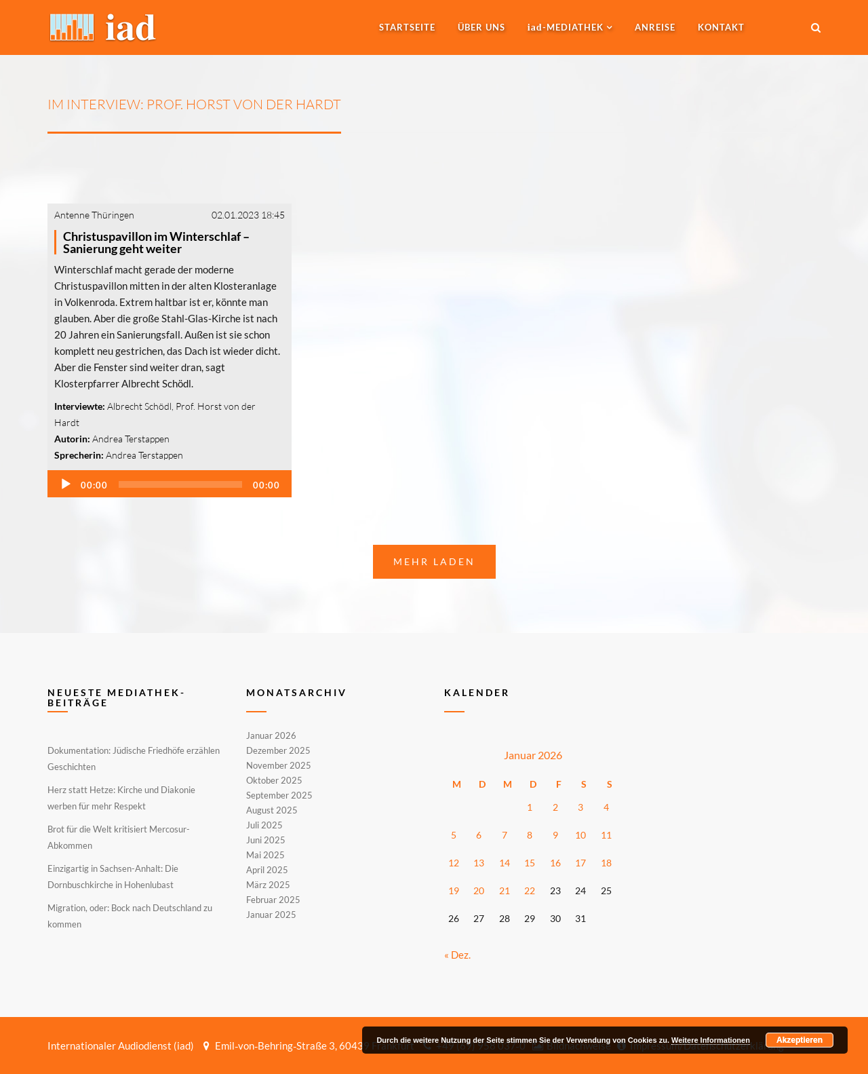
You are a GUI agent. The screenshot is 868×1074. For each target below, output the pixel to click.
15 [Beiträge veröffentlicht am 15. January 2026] (529, 862)
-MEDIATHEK (566, 27)
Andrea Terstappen (131, 438)
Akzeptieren (799, 1040)
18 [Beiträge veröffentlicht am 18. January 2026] (606, 862)
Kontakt (721, 27)
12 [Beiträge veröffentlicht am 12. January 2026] (453, 862)
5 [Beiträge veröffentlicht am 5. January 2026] (453, 835)
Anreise (655, 27)
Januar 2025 (271, 914)
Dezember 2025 (278, 750)
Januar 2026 (271, 736)
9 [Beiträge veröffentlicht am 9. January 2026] (555, 835)
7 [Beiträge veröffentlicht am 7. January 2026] (504, 835)
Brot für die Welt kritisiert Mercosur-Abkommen (118, 837)
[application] (169, 483)
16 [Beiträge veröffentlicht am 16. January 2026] (555, 862)
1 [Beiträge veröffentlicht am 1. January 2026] (529, 807)
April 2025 (267, 869)
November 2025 (278, 765)
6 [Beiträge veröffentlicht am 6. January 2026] (478, 835)
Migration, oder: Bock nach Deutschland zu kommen (129, 915)
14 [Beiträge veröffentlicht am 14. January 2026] (504, 862)
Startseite (407, 27)
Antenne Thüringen (94, 214)
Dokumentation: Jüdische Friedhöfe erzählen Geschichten (133, 758)
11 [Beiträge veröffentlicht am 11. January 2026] (606, 835)
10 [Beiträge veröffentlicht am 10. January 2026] (580, 835)
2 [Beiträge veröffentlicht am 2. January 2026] (555, 807)
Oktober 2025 (274, 780)
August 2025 (272, 810)
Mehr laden (434, 561)
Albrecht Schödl (139, 406)
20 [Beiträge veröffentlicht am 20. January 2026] (478, 890)
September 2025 (279, 795)
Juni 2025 (265, 840)
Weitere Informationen (710, 1040)
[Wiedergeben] (66, 484)
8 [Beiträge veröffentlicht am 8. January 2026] (529, 835)
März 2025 (268, 884)
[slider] (180, 484)
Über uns (481, 27)
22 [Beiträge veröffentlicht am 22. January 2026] (529, 890)
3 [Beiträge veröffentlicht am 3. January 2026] (580, 807)
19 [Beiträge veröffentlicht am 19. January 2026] (453, 890)
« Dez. (457, 954)
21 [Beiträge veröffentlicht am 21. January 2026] (504, 890)
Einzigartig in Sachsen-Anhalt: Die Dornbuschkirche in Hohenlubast (112, 876)
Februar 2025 (273, 899)
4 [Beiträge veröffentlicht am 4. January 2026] (606, 807)
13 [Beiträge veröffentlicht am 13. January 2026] (478, 862)
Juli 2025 (264, 825)
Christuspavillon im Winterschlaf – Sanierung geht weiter (156, 242)
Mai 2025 (265, 854)
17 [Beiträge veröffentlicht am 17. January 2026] (580, 862)
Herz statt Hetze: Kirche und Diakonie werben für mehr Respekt (121, 797)
